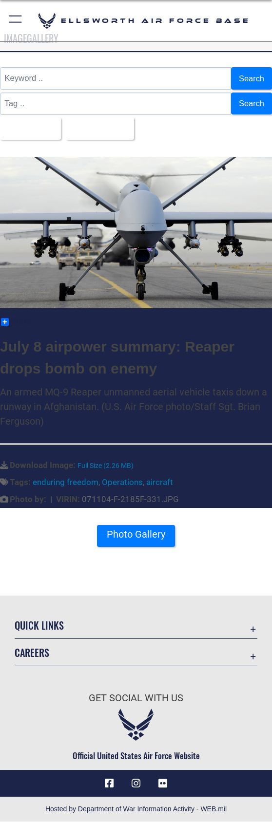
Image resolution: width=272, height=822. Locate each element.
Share (16, 322)
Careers (32, 653)
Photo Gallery (136, 535)
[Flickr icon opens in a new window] (162, 783)
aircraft (159, 482)
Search (251, 78)
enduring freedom (65, 482)
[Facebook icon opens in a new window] (109, 783)
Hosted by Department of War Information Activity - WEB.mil (136, 809)
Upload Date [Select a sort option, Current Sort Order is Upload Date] (99, 128)
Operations (122, 482)
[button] (16, 20)
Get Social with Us (136, 698)
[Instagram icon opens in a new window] (136, 783)
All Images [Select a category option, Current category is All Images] (28, 128)
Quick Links (39, 625)
